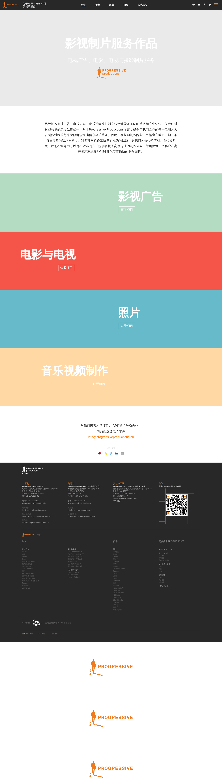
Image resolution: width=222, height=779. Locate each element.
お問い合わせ (164, 586)
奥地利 (161, 558)
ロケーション (164, 553)
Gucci (24, 552)
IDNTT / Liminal (73, 572)
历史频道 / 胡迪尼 (29, 561)
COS (115, 564)
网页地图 (54, 634)
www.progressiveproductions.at (79, 503)
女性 (160, 567)
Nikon (115, 574)
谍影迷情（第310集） (76, 566)
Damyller (116, 581)
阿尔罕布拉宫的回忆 (75, 557)
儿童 (160, 571)
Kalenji (115, 605)
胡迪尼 (115, 559)
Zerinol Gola (26, 588)
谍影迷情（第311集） (76, 559)
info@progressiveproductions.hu (34, 510)
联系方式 (142, 5)
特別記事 (162, 575)
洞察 (125, 5)
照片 (129, 312)
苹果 (115, 583)
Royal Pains (72, 561)
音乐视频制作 (74, 370)
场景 (97, 5)
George (116, 566)
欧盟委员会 (117, 610)
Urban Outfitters (119, 569)
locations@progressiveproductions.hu (36, 516)
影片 (24, 541)
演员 (111, 5)
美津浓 (115, 607)
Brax (115, 576)
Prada (24, 557)
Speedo (116, 571)
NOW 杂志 (117, 598)
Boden (115, 578)
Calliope (116, 561)
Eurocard (25, 583)
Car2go (116, 602)
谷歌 (24, 554)
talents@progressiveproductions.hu (35, 523)
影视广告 (140, 196)
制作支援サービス (165, 549)
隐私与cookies (27, 634)
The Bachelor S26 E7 (76, 554)
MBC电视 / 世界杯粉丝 (30, 581)
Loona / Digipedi (74, 577)
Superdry (116, 590)
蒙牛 (24, 571)
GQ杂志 (116, 552)
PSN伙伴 (26, 623)
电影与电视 (48, 254)
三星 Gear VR (27, 569)
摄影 (115, 541)
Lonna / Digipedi (28, 576)
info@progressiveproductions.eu (111, 437)
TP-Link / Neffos (28, 566)
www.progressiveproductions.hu (34, 503)
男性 (160, 569)
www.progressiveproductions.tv (124, 498)
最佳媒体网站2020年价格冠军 (58, 623)
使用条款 (42, 634)
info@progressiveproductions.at (80, 510)
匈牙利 (161, 556)
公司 (160, 577)
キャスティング (164, 564)
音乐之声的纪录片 (74, 564)
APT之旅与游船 (28, 574)
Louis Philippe (118, 593)
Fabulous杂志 (118, 588)
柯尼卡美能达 (27, 564)
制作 (83, 5)
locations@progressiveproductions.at (82, 516)
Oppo (24, 559)
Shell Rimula (118, 600)
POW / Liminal (73, 575)
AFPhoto (116, 595)
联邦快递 (25, 586)
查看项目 (127, 209)
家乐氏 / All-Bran (28, 578)
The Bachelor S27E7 (75, 552)
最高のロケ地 (164, 560)
